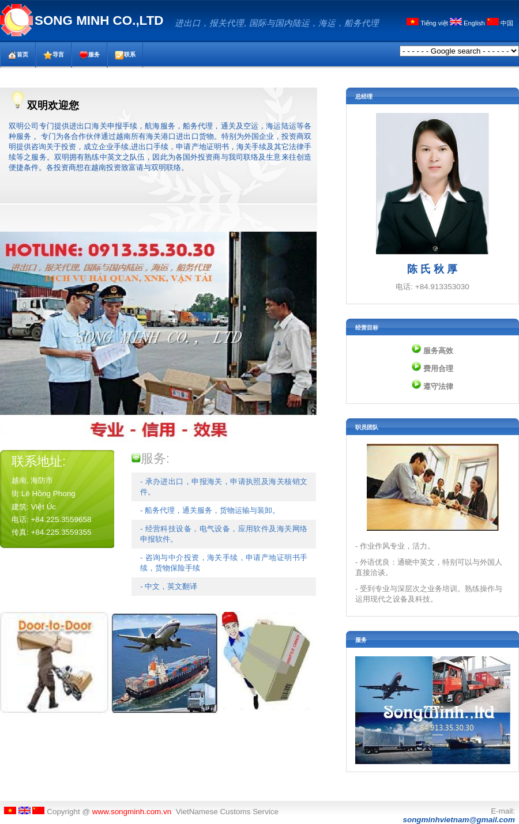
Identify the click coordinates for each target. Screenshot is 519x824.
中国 (500, 23)
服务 (89, 55)
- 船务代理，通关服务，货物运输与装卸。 (210, 510)
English (468, 23)
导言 (53, 55)
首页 (17, 55)
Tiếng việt (428, 23)
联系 (125, 55)
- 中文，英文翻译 (168, 586)
